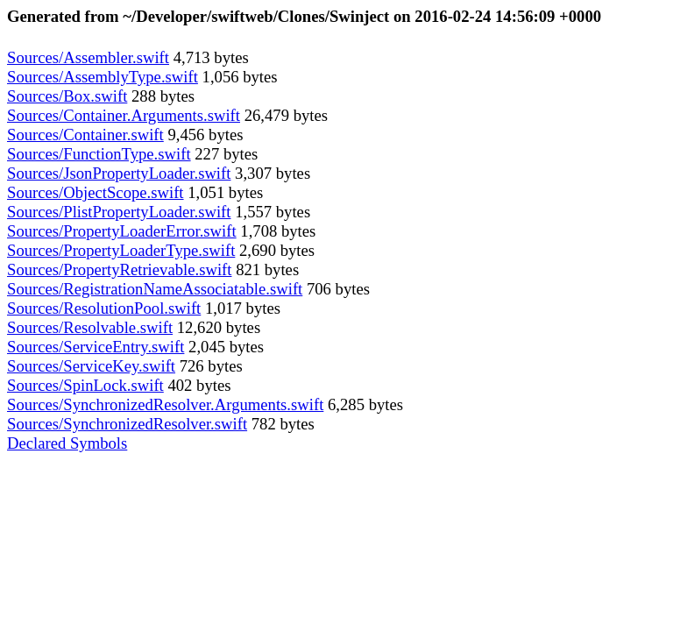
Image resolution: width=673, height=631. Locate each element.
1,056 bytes (238, 76)
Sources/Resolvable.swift (90, 327)
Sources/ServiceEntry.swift (95, 346)
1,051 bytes (224, 192)
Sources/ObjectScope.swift (95, 192)
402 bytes (197, 385)
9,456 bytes (204, 134)
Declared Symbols (67, 443)
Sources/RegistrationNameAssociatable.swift (154, 289)
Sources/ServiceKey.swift (91, 366)
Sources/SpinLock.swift (85, 385)
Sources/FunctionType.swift (99, 154)
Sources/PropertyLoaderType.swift (121, 250)
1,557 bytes (270, 211)
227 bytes (225, 154)
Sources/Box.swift (67, 96)
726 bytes (209, 366)
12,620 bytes (216, 327)
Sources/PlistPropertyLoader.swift (118, 211)
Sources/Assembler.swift (88, 57)
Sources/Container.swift (85, 134)
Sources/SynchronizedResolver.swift (127, 424)
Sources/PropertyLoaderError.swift (122, 231)
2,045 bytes (224, 346)
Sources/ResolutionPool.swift (104, 308)
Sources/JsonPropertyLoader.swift (118, 173)
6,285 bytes (363, 404)
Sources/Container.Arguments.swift (123, 115)
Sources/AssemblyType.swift (102, 76)
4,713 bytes (209, 57)
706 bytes (336, 289)
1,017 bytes (240, 308)
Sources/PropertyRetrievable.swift (119, 269)
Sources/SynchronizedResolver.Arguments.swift (165, 404)
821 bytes (265, 269)
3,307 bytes (270, 173)
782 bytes (281, 424)
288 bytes (161, 96)
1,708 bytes (276, 231)
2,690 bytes (275, 250)
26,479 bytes (284, 115)
